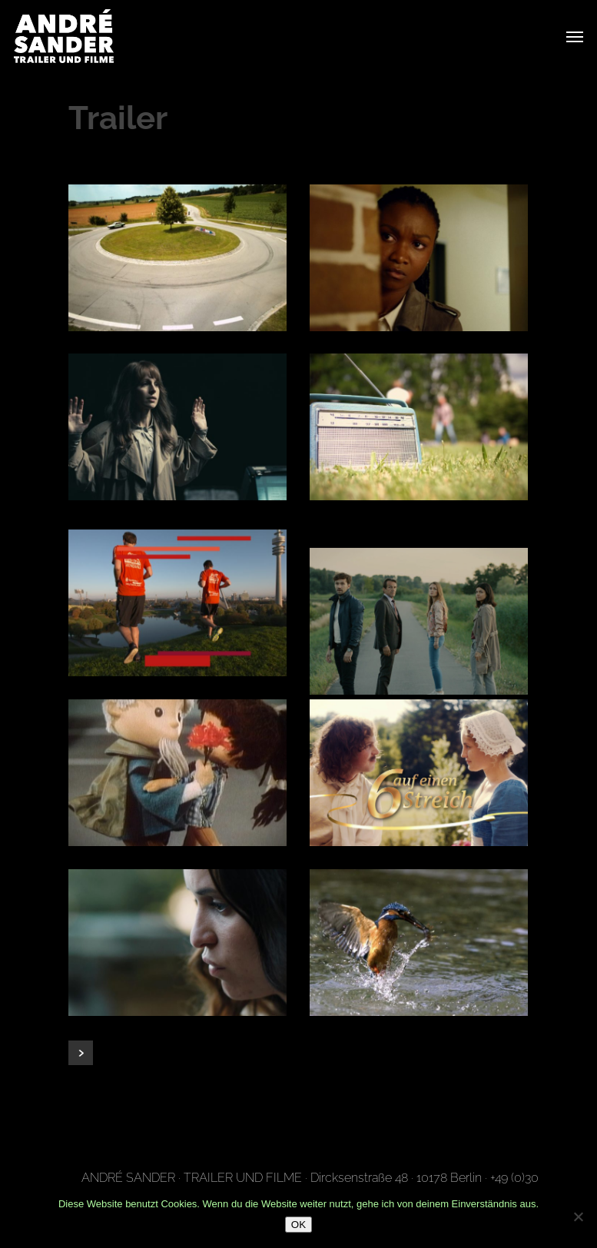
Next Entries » (80, 1053)
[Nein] (577, 1216)
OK (298, 1224)
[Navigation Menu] (574, 36)
